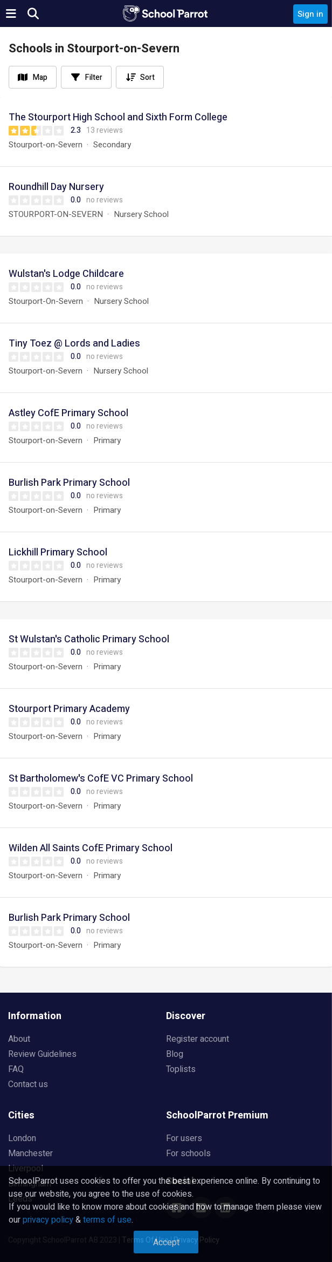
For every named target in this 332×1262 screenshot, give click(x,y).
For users (184, 1138)
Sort (147, 77)
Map (40, 77)
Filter (93, 77)
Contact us (28, 1084)
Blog (174, 1054)
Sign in (310, 14)
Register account (197, 1039)
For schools (188, 1153)
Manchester (30, 1153)
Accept (166, 1242)
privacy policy (48, 1219)
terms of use (107, 1219)
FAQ (16, 1069)
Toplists (181, 1069)
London (22, 1138)
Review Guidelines (42, 1054)
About (19, 1039)
